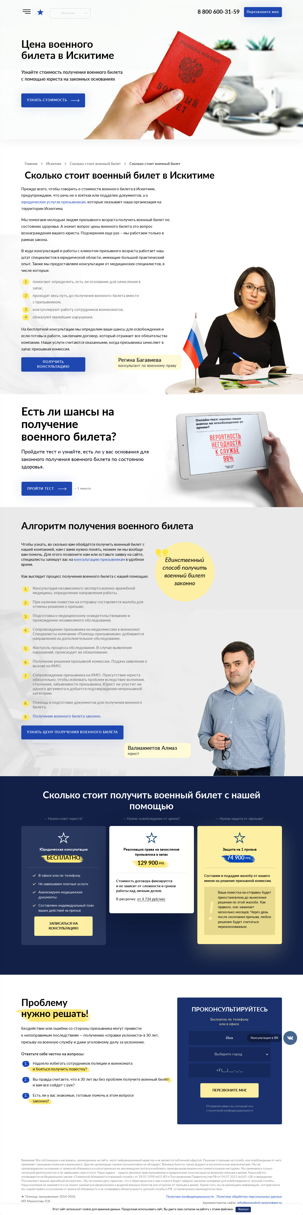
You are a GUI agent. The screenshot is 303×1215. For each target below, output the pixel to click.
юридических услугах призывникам (53, 202)
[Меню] (26, 11)
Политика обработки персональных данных (249, 1196)
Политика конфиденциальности (190, 1196)
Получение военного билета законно (66, 716)
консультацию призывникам (99, 559)
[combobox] (230, 1054)
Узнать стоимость (53, 100)
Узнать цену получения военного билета (72, 732)
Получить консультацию (53, 364)
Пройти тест (46, 488)
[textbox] (230, 1054)
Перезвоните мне (263, 12)
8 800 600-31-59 (219, 12)
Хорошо (243, 1209)
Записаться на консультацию (63, 926)
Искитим (68, 13)
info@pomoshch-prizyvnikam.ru (259, 1202)
